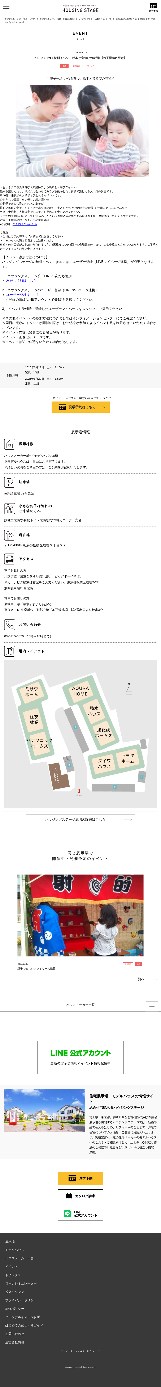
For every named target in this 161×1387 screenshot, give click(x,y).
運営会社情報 (14, 1342)
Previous (8, 912)
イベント (11, 1266)
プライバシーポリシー (21, 1300)
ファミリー (92, 66)
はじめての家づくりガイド (24, 1325)
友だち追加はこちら (21, 280)
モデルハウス (14, 1250)
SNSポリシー (14, 1308)
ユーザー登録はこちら (23, 295)
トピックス (13, 1275)
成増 (64, 66)
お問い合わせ (14, 1334)
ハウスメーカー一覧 (19, 1258)
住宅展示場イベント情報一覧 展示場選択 (57, 19)
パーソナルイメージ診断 (22, 1317)
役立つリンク (14, 1292)
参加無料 (76, 66)
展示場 (10, 1241)
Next (153, 912)
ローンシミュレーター (21, 1283)
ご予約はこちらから (25, 224)
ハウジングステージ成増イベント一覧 (95, 19)
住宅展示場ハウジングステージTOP (20, 19)
